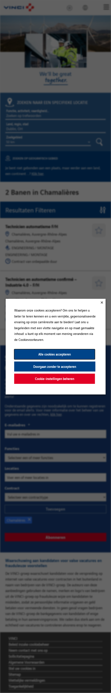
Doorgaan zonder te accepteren (54, 366)
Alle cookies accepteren (54, 354)
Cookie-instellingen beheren (54, 378)
